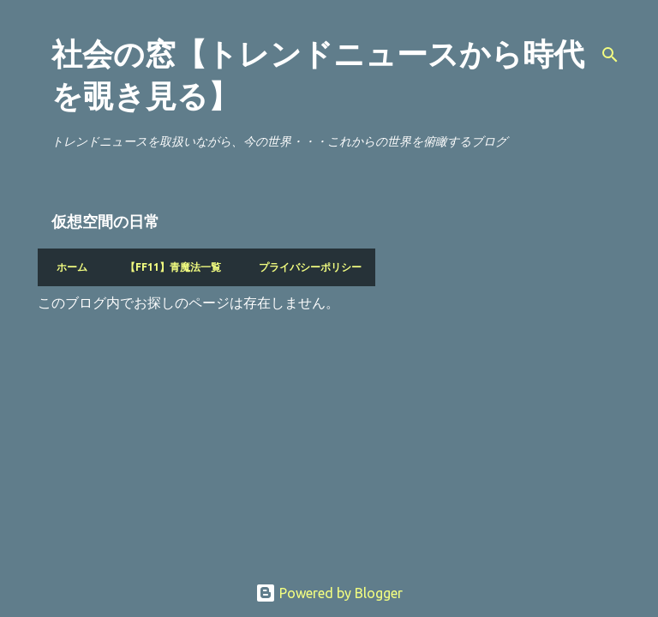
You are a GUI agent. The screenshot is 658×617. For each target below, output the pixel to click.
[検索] (610, 54)
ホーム (66, 267)
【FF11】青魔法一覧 (168, 267)
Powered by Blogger (329, 593)
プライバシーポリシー (305, 267)
